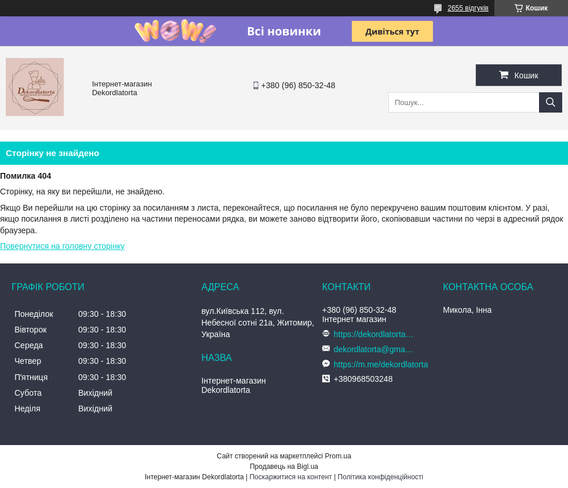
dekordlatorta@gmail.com (374, 349)
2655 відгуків (468, 8)
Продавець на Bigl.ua (284, 466)
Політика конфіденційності (381, 477)
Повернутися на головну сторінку (62, 246)
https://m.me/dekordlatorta (381, 364)
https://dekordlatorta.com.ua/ (374, 334)
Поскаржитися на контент (290, 477)
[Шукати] (550, 102)
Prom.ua (338, 456)
